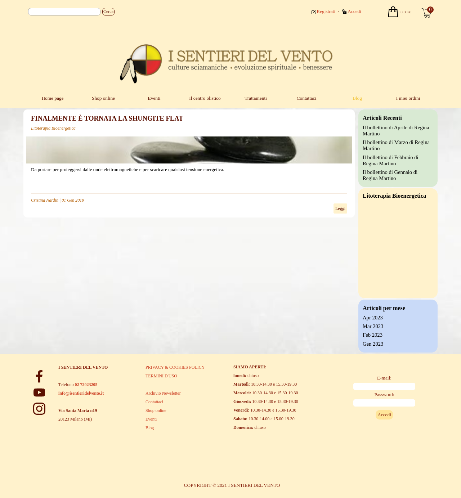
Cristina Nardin (44, 200)
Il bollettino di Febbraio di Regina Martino (391, 160)
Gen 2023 (373, 344)
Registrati (326, 11)
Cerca (108, 11)
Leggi (340, 208)
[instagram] (39, 408)
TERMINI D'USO (161, 375)
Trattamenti (256, 98)
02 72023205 (86, 384)
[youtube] (39, 392)
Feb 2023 (372, 335)
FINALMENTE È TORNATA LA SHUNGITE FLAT (107, 118)
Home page (52, 98)
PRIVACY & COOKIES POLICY (175, 367)
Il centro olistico (204, 98)
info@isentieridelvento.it (81, 393)
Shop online (103, 98)
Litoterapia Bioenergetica (53, 128)
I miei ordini (408, 98)
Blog (357, 98)
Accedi (354, 11)
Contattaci (307, 98)
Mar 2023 (373, 326)
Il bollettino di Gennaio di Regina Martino (390, 175)
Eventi (154, 98)
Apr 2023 (373, 317)
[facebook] (39, 376)
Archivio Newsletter (163, 393)
